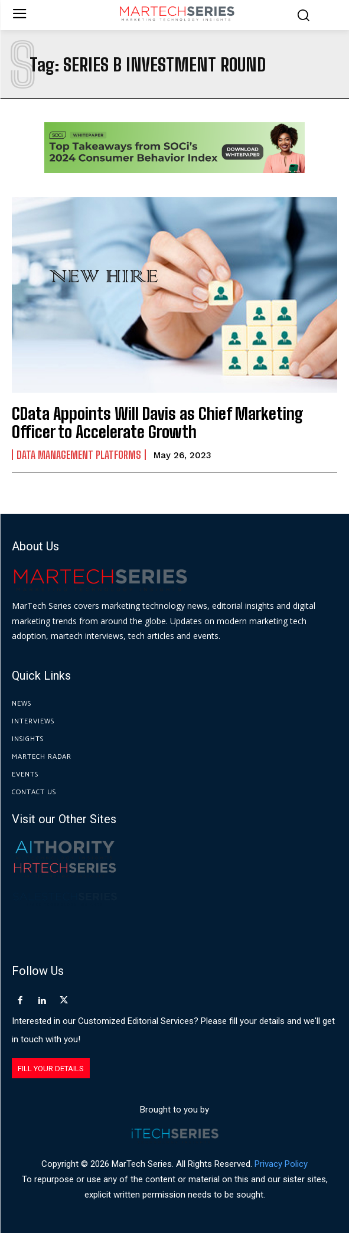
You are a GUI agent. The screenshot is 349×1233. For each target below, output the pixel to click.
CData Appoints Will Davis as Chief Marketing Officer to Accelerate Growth (158, 422)
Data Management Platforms (79, 454)
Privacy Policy (281, 1164)
